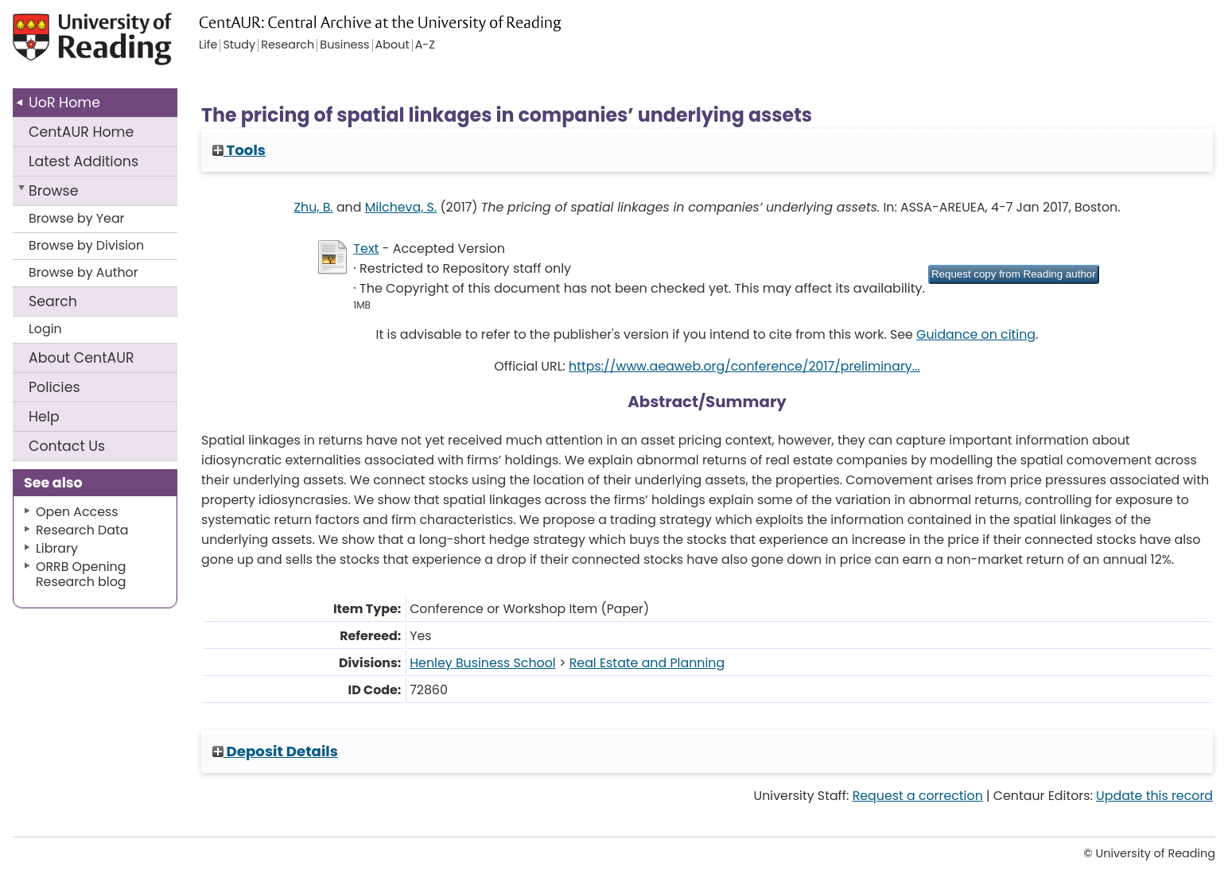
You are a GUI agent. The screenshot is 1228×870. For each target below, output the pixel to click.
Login (45, 329)
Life (208, 45)
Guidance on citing (976, 334)
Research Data (82, 530)
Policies (54, 387)
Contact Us (67, 446)
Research (287, 45)
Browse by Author (83, 272)
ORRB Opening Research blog (81, 574)
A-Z (425, 45)
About (81, 357)
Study (239, 45)
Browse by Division (86, 245)
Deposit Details (275, 751)
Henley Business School (483, 663)
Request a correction (918, 795)
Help (44, 416)
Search (53, 301)
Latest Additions (83, 161)
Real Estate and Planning (647, 663)
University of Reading (135, 46)
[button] (1013, 274)
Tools (239, 150)
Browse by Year (77, 218)
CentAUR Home (81, 132)
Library (57, 548)
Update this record (1154, 795)
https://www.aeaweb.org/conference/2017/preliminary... (744, 366)
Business (344, 45)
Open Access (77, 512)
